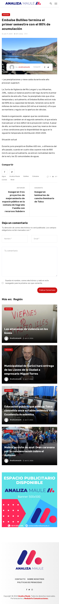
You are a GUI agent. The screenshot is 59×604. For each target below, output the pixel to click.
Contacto (20, 579)
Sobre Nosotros (35, 579)
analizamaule (24, 67)
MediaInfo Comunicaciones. (36, 599)
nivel (12, 180)
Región (6, 14)
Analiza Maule (14, 176)
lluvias (4, 180)
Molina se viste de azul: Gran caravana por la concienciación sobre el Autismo (29, 451)
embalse (35, 176)
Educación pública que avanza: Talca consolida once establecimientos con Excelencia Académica (29, 410)
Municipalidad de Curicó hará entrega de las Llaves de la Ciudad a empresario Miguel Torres (29, 369)
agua (4, 176)
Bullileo (26, 176)
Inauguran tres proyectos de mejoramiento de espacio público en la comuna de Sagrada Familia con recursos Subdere (13, 202)
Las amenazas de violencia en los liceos (26, 330)
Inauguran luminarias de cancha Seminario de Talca (44, 197)
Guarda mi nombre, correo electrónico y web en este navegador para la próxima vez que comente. (27, 281)
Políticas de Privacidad (29, 582)
